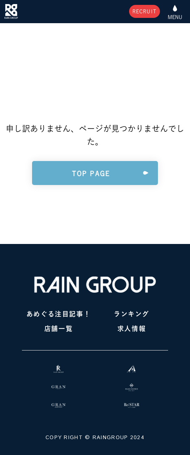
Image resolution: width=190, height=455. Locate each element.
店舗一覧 (58, 328)
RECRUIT (144, 11)
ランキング (131, 314)
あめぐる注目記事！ (58, 314)
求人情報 (131, 328)
